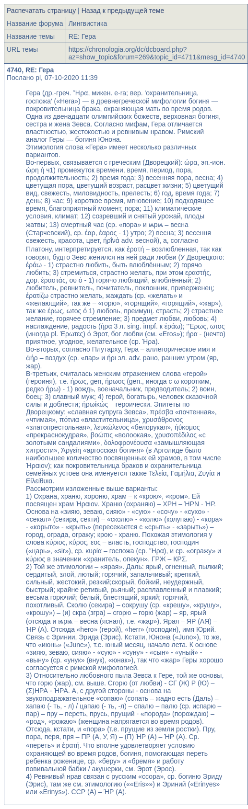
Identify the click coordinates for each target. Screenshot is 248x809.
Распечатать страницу (41, 10)
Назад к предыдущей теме (123, 10)
